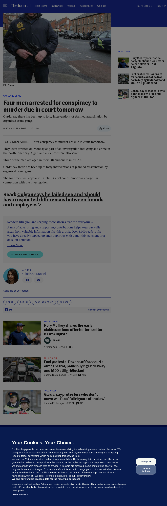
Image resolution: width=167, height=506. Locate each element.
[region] (83, 466)
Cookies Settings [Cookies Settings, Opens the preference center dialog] (146, 469)
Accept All (146, 461)
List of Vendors (20, 494)
